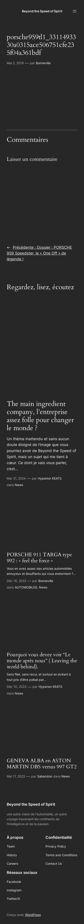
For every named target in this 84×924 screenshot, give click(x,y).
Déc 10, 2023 (16, 686)
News (19, 485)
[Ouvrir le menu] (74, 11)
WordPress (33, 915)
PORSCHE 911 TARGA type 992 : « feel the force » (39, 558)
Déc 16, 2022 (16, 581)
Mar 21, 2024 (16, 478)
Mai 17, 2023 (16, 776)
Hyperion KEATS (50, 478)
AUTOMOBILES (26, 587)
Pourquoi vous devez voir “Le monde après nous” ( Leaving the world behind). (42, 661)
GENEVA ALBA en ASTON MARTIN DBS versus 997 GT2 (42, 764)
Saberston (44, 776)
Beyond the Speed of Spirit (42, 11)
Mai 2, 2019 (15, 63)
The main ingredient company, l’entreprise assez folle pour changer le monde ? (40, 416)
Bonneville (43, 63)
